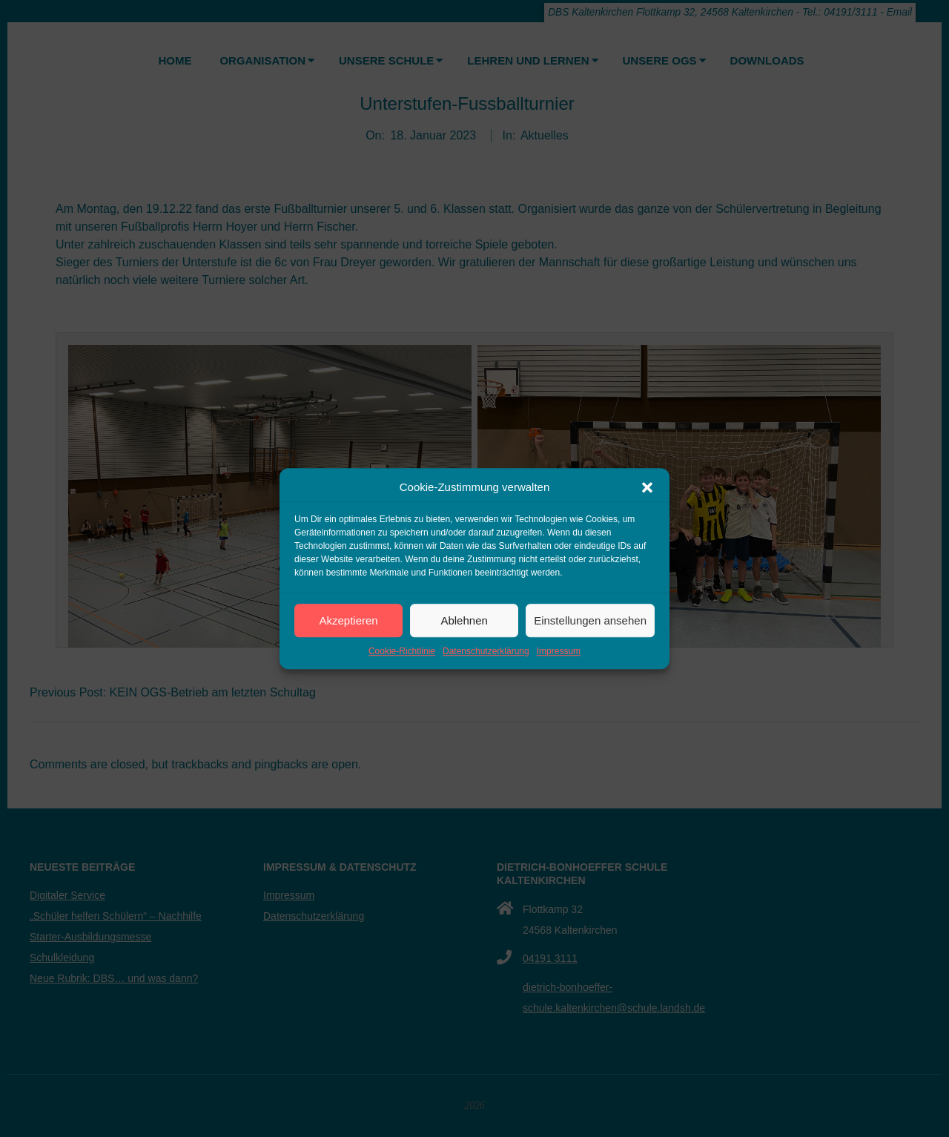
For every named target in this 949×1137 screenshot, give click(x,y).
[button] (647, 487)
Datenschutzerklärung (486, 651)
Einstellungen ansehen (590, 620)
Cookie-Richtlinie (401, 651)
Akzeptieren (348, 620)
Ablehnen (463, 620)
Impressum (559, 651)
